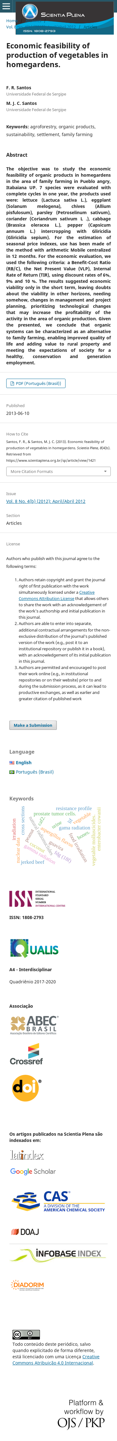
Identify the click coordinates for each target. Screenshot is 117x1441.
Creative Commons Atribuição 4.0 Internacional (56, 1360)
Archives (33, 20)
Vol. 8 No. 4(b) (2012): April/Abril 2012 (41, 27)
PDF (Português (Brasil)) (38, 383)
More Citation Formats (32, 471)
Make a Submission (33, 725)
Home (12, 20)
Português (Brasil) (35, 772)
